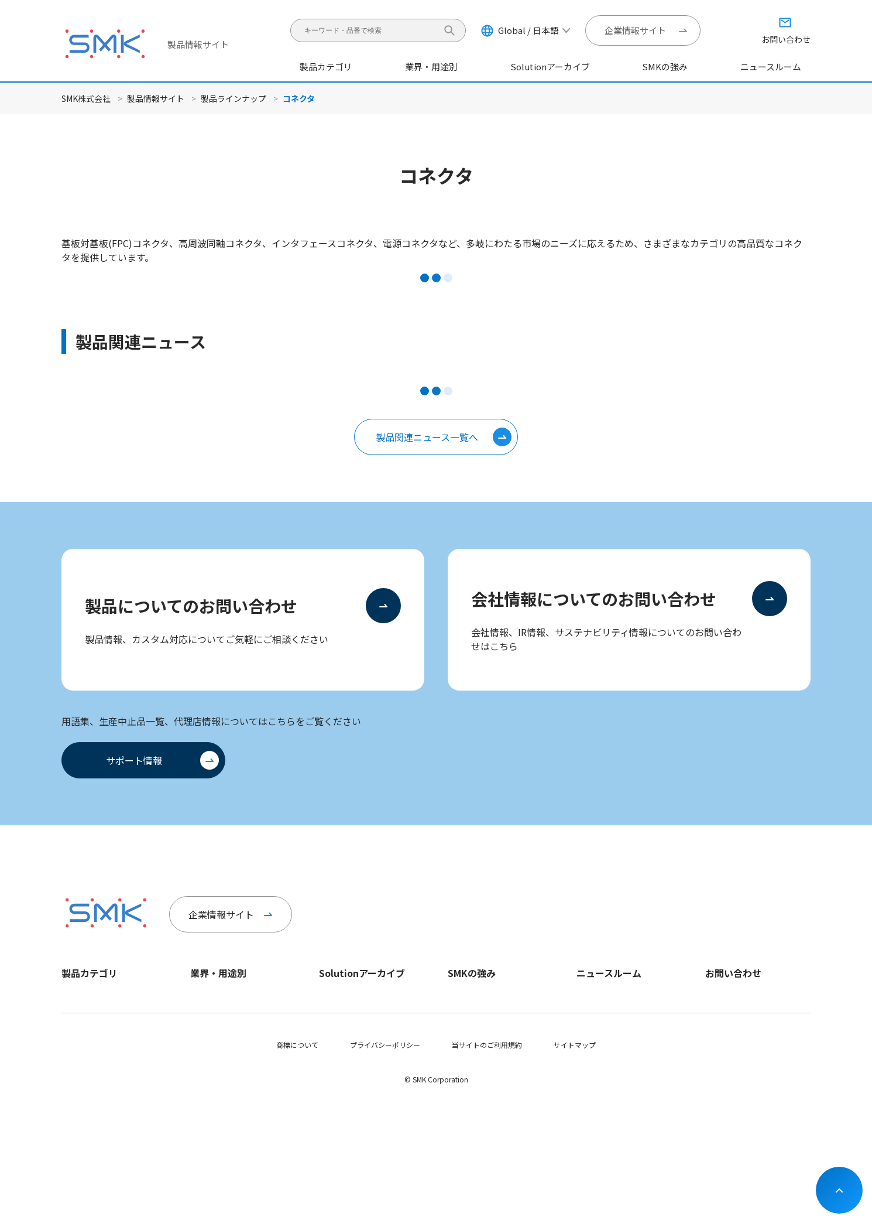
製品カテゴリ (89, 973)
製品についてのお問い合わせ (191, 605)
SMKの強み (665, 66)
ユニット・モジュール (96, 1079)
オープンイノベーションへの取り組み (500, 1064)
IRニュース (593, 1039)
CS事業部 (463, 999)
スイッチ (75, 1039)
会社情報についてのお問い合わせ (593, 598)
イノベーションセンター (486, 1039)
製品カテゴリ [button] (326, 66)
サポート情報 (134, 760)
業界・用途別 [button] (431, 66)
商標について (297, 1164)
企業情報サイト (635, 30)
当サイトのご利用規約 (487, 1164)
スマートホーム (214, 1039)
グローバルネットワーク (486, 1089)
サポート (719, 1059)
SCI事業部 (463, 1019)
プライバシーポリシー (385, 1164)
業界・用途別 (218, 973)
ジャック (75, 1019)
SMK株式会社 (86, 98)
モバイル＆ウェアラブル (228, 1089)
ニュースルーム (770, 66)
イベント (590, 1059)
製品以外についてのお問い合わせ (758, 1019)
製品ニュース (597, 1019)
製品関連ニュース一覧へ (427, 437)
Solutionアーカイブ (550, 66)
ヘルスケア (79, 1099)
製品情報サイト (198, 44)
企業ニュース (597, 999)
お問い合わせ (733, 973)
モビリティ (207, 999)
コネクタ (75, 999)
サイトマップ (575, 1164)
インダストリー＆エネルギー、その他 (243, 1064)
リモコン (75, 1059)
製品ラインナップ (233, 98)
